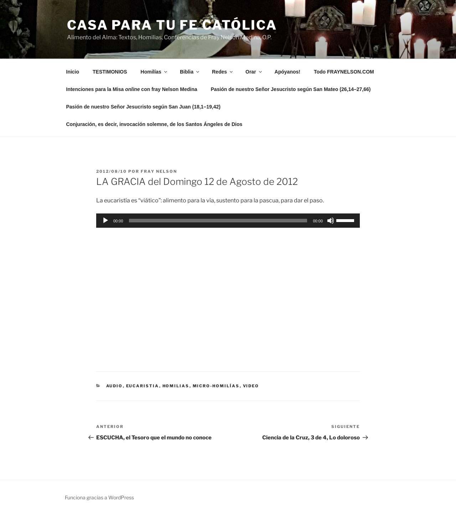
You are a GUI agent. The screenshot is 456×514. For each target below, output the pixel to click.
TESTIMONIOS (110, 72)
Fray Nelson (159, 171)
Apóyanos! (287, 72)
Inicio (72, 72)
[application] (228, 220)
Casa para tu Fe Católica (172, 25)
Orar (254, 72)
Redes (223, 72)
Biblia (190, 72)
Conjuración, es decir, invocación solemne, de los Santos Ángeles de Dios (154, 124)
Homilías (154, 72)
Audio (114, 385)
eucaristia (142, 385)
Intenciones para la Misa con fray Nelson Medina (131, 89)
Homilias (176, 385)
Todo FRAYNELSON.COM (344, 72)
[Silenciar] (330, 220)
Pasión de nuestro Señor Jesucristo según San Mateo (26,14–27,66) (291, 89)
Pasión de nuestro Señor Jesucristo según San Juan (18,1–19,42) (143, 107)
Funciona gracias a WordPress (99, 497)
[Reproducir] (105, 220)
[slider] (218, 220)
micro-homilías (216, 385)
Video (251, 385)
